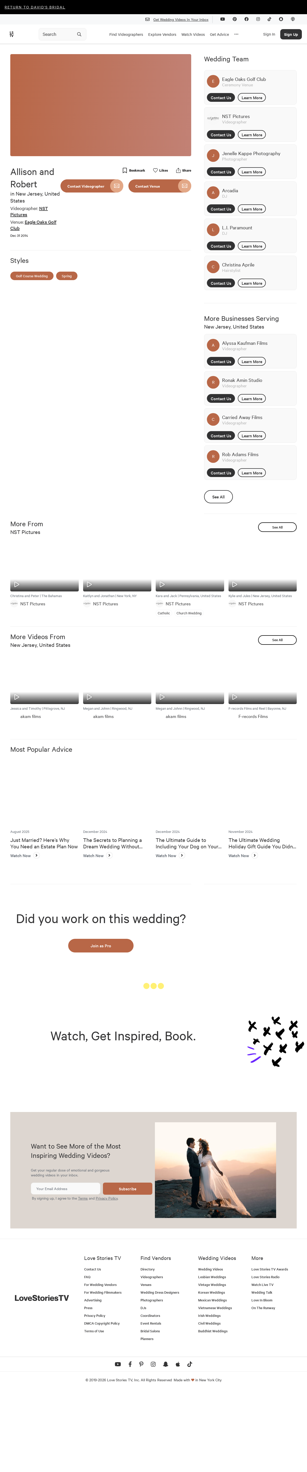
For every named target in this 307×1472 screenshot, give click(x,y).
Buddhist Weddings (212, 1411)
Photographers (152, 1380)
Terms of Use (94, 1411)
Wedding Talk (261, 1372)
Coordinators (150, 1396)
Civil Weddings (209, 1403)
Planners (147, 1419)
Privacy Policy (107, 1278)
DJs (143, 1388)
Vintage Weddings (212, 1365)
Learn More (252, 97)
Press (88, 1388)
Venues (146, 1365)
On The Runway (263, 1388)
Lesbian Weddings (212, 1357)
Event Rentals (151, 1403)
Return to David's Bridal (35, 7)
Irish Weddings (209, 1396)
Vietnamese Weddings (215, 1388)
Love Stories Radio (265, 1357)
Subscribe (127, 1269)
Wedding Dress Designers (160, 1372)
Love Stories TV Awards (269, 1349)
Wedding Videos (210, 1349)
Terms (83, 1278)
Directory (148, 1349)
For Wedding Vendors (100, 1365)
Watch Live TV (262, 1365)
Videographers (152, 1357)
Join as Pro (101, 945)
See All (218, 496)
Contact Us (221, 97)
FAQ (87, 1357)
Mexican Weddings (212, 1380)
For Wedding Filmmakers (102, 1372)
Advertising (93, 1380)
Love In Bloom (262, 1380)
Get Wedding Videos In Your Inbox (179, 19)
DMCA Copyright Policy (102, 1403)
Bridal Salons (150, 1411)
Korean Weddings (211, 1372)
